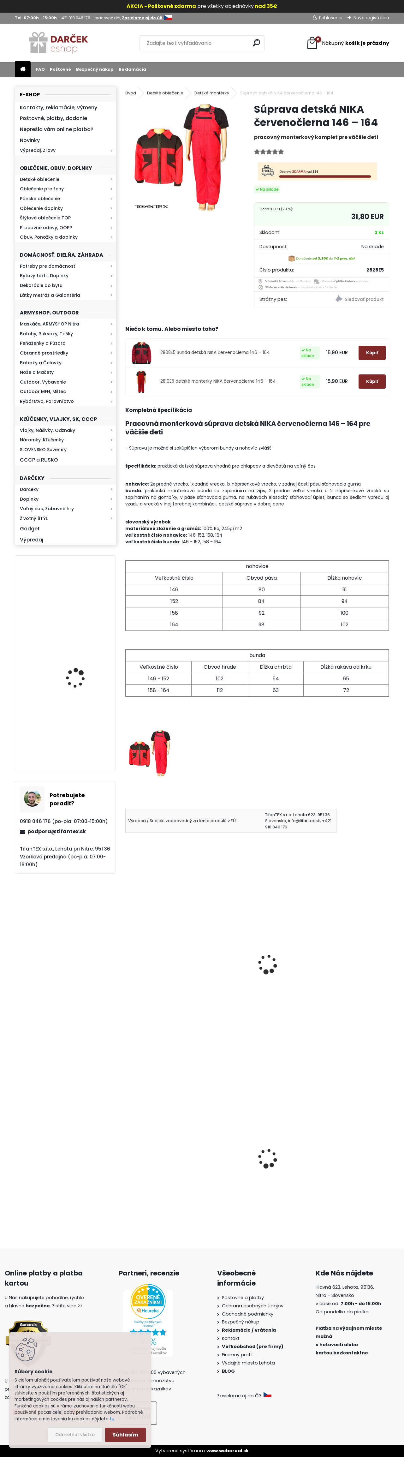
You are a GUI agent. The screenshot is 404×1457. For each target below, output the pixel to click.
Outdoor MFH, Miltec (43, 391)
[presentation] (128, 955)
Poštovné (60, 69)
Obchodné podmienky (247, 1314)
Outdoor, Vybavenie (43, 382)
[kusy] (233, 1219)
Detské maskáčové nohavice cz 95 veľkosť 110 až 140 (344, 1170)
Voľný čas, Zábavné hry (47, 508)
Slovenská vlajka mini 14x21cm (256, 1170)
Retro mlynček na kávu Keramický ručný (82, 594)
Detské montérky (211, 93)
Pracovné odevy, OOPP (46, 227)
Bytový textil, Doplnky (44, 275)
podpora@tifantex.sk (56, 831)
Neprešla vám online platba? (56, 129)
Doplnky (29, 499)
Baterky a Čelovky (41, 363)
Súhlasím (125, 1434)
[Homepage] (23, 70)
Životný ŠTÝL (34, 518)
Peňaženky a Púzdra (43, 343)
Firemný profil (238, 1355)
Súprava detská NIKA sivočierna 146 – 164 (245, 976)
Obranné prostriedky (44, 353)
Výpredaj (31, 539)
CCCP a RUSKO (39, 459)
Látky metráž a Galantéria (50, 295)
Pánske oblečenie (40, 198)
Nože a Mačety (37, 372)
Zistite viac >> (67, 1306)
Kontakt (231, 1338)
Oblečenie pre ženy (42, 189)
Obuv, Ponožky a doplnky (49, 237)
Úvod (130, 93)
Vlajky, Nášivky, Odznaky (47, 430)
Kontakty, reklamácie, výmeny (58, 107)
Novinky (30, 140)
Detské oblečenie (39, 179)
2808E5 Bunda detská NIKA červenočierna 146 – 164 (215, 352)
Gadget (30, 528)
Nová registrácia (371, 18)
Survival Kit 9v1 (147, 1182)
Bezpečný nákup (95, 69)
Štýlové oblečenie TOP (45, 218)
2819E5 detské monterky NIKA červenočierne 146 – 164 (218, 381)
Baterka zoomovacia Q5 (83, 669)
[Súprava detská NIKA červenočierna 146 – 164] (179, 157)
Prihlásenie (330, 18)
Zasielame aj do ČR (244, 1396)
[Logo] (58, 43)
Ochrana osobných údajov (252, 1306)
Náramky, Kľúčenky (42, 440)
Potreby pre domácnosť (47, 266)
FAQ (40, 69)
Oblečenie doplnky (41, 208)
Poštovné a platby (243, 1297)
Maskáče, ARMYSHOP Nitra (49, 324)
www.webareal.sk (227, 1451)
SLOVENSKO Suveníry (43, 449)
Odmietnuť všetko (75, 1435)
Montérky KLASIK (149, 963)
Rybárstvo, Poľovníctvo (47, 401)
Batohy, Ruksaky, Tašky (46, 334)
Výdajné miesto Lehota (248, 1363)
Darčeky (29, 489)
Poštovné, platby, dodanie (53, 118)
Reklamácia (132, 69)
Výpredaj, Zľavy (38, 150)
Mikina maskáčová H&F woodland (82, 737)
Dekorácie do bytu (41, 285)
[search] (256, 42)
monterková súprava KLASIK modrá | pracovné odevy (344, 976)
